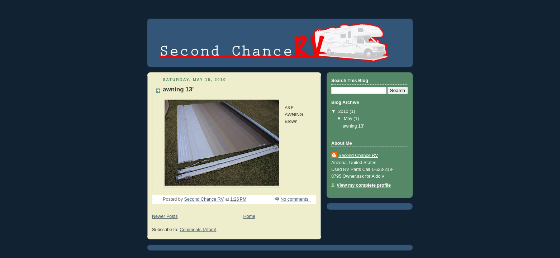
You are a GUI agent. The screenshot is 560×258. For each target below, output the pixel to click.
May (348, 118)
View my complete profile (364, 185)
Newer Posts (164, 216)
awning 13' (178, 89)
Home (249, 216)
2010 (344, 111)
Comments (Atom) (198, 229)
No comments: (295, 199)
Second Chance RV (358, 155)
